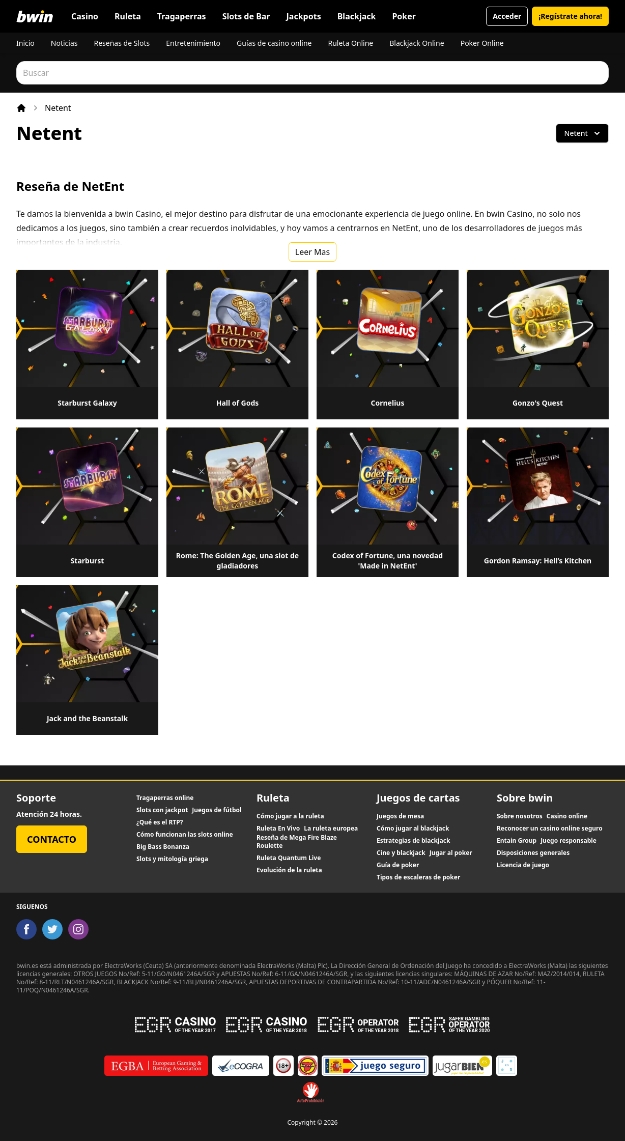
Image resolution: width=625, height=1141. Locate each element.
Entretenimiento (193, 43)
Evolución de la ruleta (289, 870)
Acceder (507, 16)
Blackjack (356, 16)
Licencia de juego (523, 865)
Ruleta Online (350, 43)
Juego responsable (568, 841)
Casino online (567, 816)
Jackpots (304, 16)
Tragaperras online (164, 798)
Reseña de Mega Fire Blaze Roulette (297, 842)
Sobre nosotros (520, 816)
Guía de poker (398, 865)
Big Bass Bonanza (162, 847)
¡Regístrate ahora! (570, 16)
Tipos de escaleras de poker (418, 877)
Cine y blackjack (401, 853)
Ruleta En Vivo (278, 828)
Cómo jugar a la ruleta (290, 816)
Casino (84, 16)
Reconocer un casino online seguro (550, 828)
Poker (404, 16)
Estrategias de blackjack (413, 841)
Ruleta (128, 16)
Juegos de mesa (400, 816)
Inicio (25, 43)
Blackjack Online (416, 43)
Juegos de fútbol (216, 810)
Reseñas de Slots (122, 43)
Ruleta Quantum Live (289, 858)
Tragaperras (181, 16)
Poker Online (482, 43)
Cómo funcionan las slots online (184, 835)
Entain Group (516, 841)
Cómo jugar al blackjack (413, 828)
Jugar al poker (451, 853)
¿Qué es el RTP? (159, 822)
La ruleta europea (331, 828)
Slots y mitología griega (172, 859)
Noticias (64, 43)
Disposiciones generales (533, 853)
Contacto (51, 839)
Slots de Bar (246, 16)
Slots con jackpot (162, 810)
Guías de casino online (274, 43)
